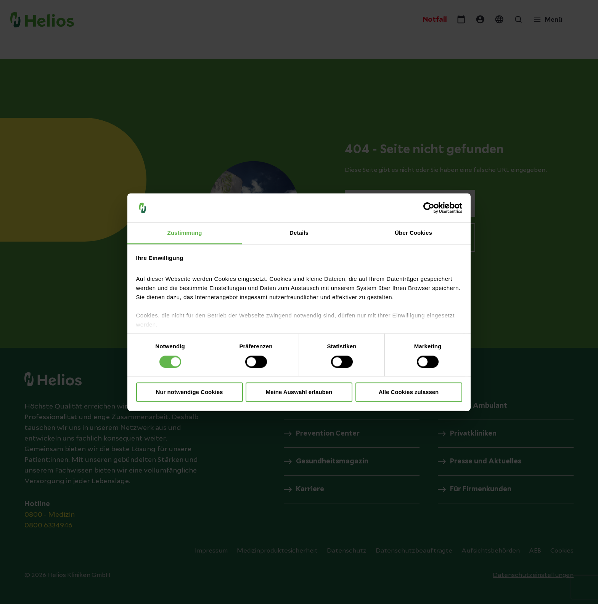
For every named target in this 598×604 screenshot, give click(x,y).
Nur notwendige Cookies (189, 392)
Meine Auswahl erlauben (299, 392)
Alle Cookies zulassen (409, 392)
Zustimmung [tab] (184, 233)
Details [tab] (299, 233)
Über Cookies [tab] (413, 233)
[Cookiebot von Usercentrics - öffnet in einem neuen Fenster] (428, 207)
